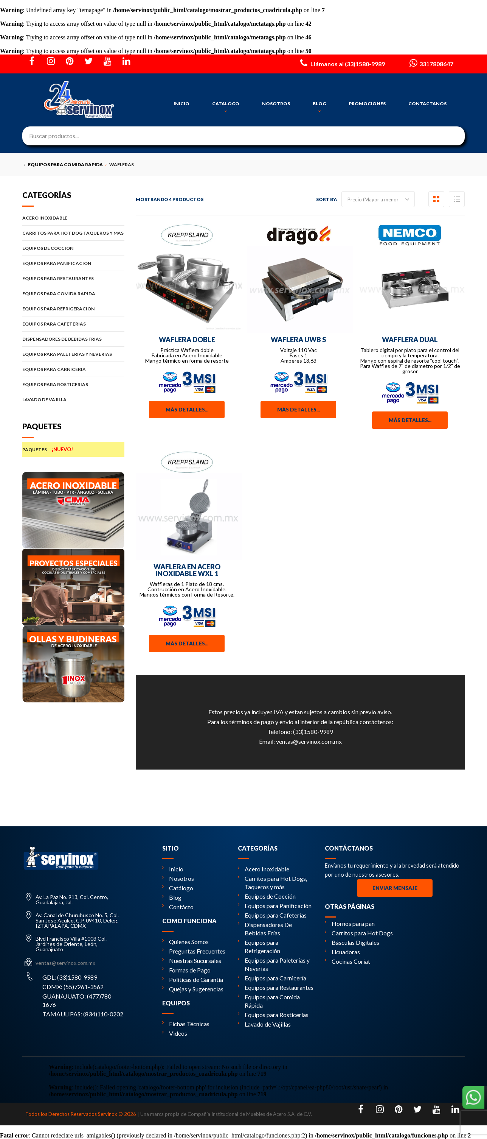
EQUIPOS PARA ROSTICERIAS (73, 384)
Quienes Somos (185, 941)
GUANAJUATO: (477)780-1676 (77, 1000)
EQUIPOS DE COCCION (73, 248)
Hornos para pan (350, 923)
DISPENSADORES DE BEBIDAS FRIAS (73, 339)
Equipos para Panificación (275, 905)
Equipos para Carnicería (272, 978)
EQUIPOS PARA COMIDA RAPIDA (73, 293)
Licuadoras (342, 951)
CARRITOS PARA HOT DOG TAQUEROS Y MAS (73, 233)
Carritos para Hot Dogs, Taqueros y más (272, 882)
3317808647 (430, 62)
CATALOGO (225, 107)
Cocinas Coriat (347, 961)
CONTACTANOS (427, 103)
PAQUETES (73, 449)
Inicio (172, 869)
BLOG (319, 107)
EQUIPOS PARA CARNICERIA (73, 369)
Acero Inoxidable (263, 869)
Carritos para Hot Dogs (359, 932)
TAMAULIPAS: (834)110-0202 (82, 1013)
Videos (174, 1033)
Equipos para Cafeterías (272, 915)
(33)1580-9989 (313, 731)
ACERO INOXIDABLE (73, 218)
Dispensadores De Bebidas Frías (265, 928)
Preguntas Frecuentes (193, 951)
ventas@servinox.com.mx (309, 741)
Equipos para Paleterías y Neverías (274, 964)
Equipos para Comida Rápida (269, 1001)
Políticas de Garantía (192, 979)
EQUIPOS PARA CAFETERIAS (73, 324)
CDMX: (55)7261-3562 (73, 986)
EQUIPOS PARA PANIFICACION (73, 263)
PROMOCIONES (367, 103)
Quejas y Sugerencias (192, 989)
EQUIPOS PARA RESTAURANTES (73, 278)
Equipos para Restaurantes (275, 987)
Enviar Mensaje (394, 888)
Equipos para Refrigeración (259, 946)
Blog (171, 897)
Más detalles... (187, 410)
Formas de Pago (186, 970)
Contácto (178, 906)
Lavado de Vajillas (264, 1024)
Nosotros (178, 878)
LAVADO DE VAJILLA (73, 399)
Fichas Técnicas (185, 1023)
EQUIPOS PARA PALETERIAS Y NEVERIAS (73, 354)
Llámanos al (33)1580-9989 (341, 62)
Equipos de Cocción (267, 896)
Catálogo (177, 887)
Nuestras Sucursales (191, 960)
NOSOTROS (276, 103)
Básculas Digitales (352, 942)
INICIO (181, 103)
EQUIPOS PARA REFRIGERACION (73, 309)
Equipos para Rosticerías (273, 1014)
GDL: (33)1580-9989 (69, 977)
